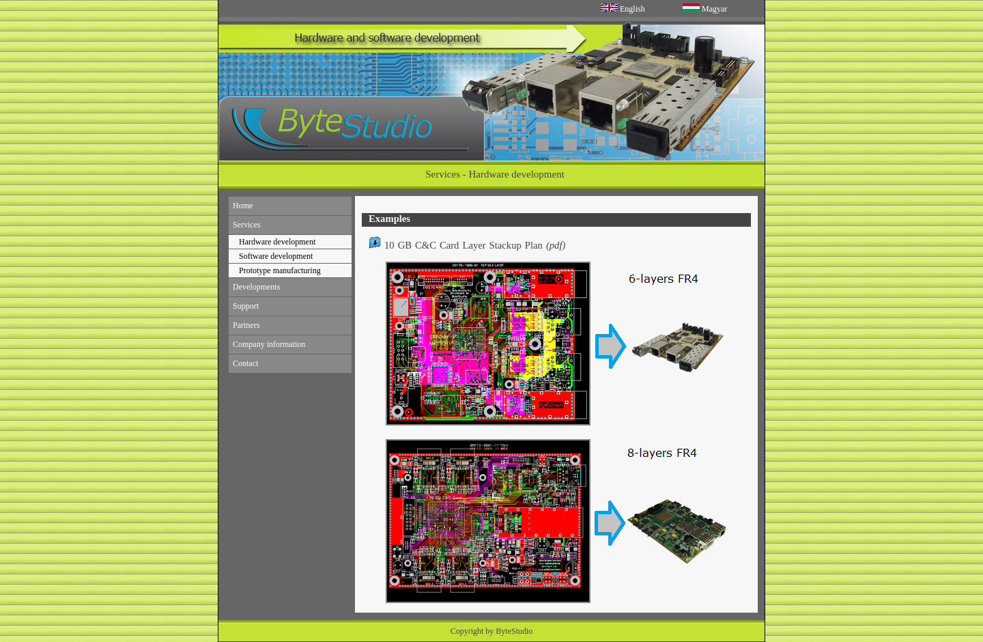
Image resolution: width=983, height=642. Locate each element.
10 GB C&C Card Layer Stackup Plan (467, 245)
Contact (245, 363)
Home (243, 205)
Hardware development (277, 242)
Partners (246, 325)
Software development (276, 256)
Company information (269, 344)
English (632, 9)
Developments (256, 287)
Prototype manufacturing (280, 270)
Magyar (714, 9)
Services (247, 224)
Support (246, 306)
